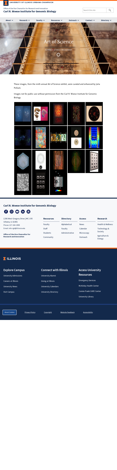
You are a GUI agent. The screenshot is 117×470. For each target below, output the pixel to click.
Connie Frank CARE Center (90, 291)
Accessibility (88, 312)
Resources (55, 20)
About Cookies (10, 312)
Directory (105, 20)
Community (48, 237)
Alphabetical (66, 224)
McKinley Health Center (89, 285)
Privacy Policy (30, 312)
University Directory (49, 292)
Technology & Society (103, 230)
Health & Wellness (105, 224)
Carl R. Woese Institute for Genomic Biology (29, 11)
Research (23, 20)
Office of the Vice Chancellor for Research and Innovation (25, 8)
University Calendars (50, 286)
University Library (86, 296)
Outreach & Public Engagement (58, 50)
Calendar (83, 228)
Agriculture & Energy (103, 237)
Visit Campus (8, 292)
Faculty (39, 20)
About (8, 20)
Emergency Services (87, 280)
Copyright (48, 312)
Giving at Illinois (48, 281)
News (81, 224)
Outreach (73, 20)
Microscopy (84, 232)
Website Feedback (67, 312)
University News (10, 286)
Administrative (67, 232)
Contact (89, 20)
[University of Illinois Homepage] (12, 258)
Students (47, 232)
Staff (45, 228)
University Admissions (12, 275)
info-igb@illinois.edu (17, 228)
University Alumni (48, 275)
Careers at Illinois (10, 281)
